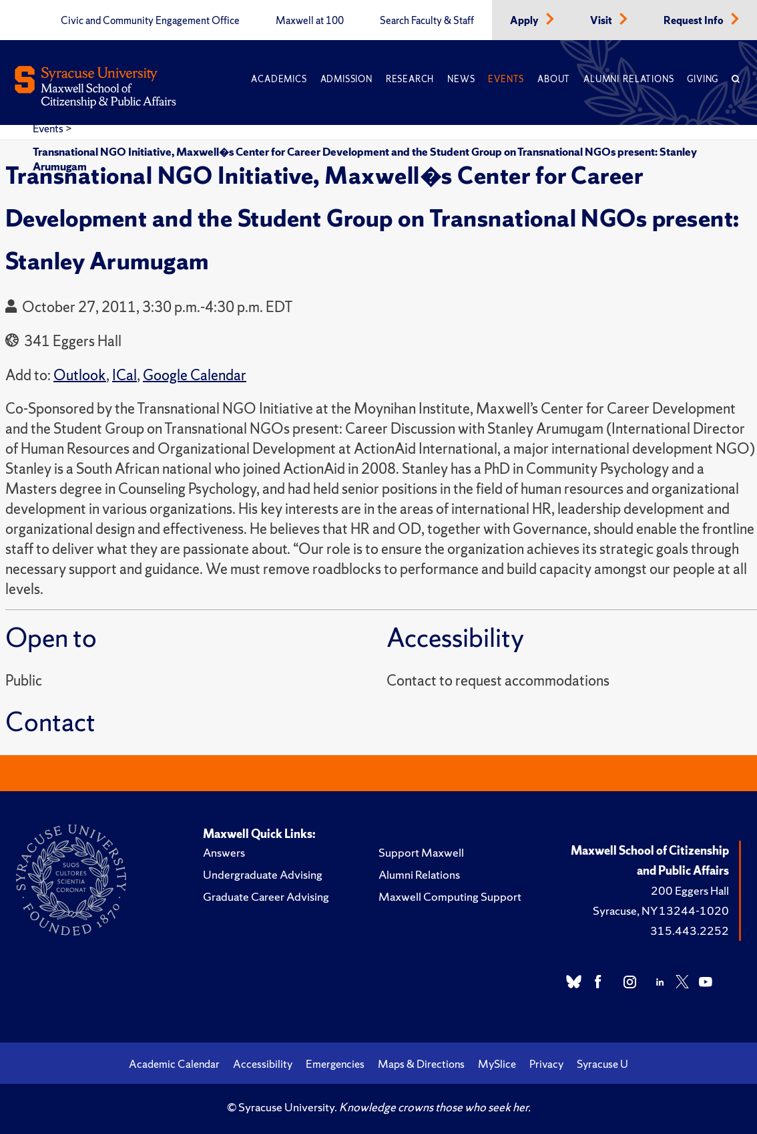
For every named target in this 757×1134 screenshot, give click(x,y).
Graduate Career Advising (266, 896)
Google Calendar (194, 375)
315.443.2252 (689, 930)
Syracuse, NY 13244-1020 (661, 910)
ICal (124, 375)
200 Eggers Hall (690, 890)
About (553, 79)
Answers (224, 852)
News (461, 79)
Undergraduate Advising (262, 874)
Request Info (695, 20)
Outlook (79, 375)
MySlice (497, 1063)
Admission (346, 79)
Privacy (546, 1063)
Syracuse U (602, 1063)
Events (506, 79)
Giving (702, 79)
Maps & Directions (421, 1063)
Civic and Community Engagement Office (150, 20)
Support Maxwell (421, 852)
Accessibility (262, 1063)
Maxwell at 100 (310, 20)
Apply (525, 20)
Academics (278, 79)
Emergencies (335, 1063)
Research (410, 79)
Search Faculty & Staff (427, 20)
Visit (602, 20)
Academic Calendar (174, 1063)
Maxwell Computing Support (449, 896)
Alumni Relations (628, 79)
